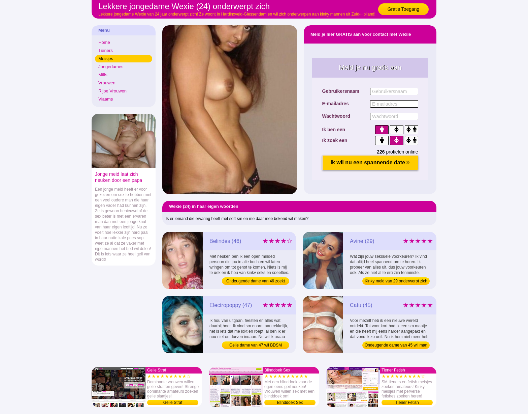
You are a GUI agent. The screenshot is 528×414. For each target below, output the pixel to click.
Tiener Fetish (407, 402)
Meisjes (105, 58)
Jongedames (110, 66)
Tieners (105, 50)
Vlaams (105, 99)
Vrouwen (107, 82)
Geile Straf (173, 402)
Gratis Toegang (404, 9)
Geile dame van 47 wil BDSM (255, 345)
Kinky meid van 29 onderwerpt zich (396, 281)
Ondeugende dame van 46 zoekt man (255, 282)
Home (104, 42)
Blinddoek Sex (290, 402)
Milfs (102, 74)
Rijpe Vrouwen (112, 90)
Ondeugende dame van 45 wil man (396, 345)
